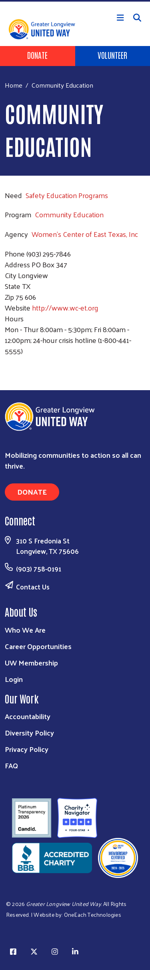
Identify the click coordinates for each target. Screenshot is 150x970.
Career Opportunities (38, 646)
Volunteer (112, 55)
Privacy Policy (26, 749)
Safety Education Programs (67, 195)
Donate (37, 55)
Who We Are (25, 629)
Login (14, 679)
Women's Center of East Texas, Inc (85, 233)
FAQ (11, 765)
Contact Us (33, 587)
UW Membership (31, 662)
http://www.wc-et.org (65, 307)
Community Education (69, 214)
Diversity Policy (29, 732)
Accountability (27, 716)
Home (13, 85)
